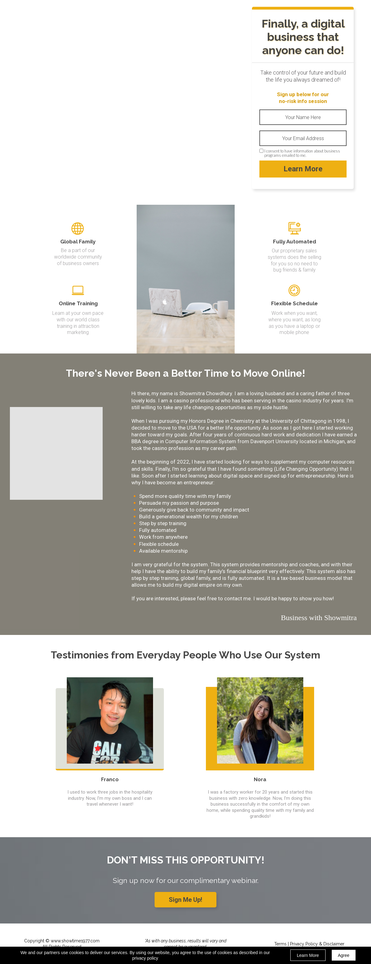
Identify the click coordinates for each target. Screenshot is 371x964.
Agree (343, 955)
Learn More (303, 169)
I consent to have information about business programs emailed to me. (302, 153)
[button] (185, 899)
